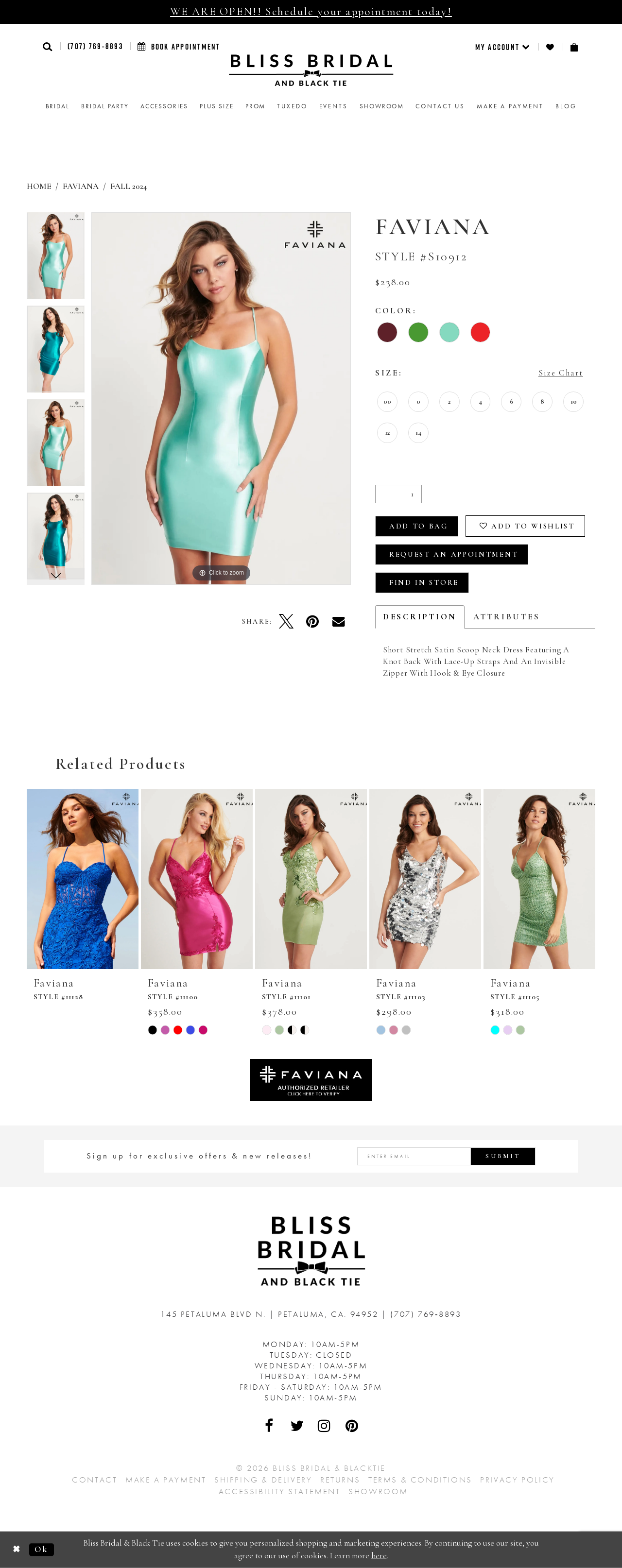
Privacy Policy (517, 1479)
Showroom (378, 1491)
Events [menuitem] (333, 106)
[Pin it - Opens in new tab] (312, 621)
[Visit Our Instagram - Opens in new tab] (324, 1426)
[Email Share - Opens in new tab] (339, 621)
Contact (94, 1479)
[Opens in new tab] (311, 1079)
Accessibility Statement (280, 1491)
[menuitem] (503, 47)
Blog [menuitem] (565, 106)
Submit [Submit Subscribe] (502, 1156)
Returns (340, 1479)
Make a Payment (165, 1479)
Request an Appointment (453, 554)
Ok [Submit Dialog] (41, 1549)
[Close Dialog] (17, 1550)
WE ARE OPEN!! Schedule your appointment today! (311, 11)
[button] (47, 46)
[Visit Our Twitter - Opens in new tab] (297, 1426)
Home (39, 186)
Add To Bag (418, 526)
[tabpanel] (56, 259)
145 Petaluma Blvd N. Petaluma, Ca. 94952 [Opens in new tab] (270, 1314)
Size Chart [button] (560, 373)
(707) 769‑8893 (95, 46)
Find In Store (424, 582)
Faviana (81, 186)
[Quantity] (398, 494)
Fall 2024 (128, 186)
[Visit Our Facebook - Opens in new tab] (270, 1426)
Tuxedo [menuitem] (292, 106)
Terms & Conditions (420, 1479)
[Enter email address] (446, 1156)
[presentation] (82, 879)
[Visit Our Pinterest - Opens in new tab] (352, 1426)
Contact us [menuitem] (440, 106)
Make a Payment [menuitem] (510, 106)
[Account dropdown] (503, 47)
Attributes (506, 617)
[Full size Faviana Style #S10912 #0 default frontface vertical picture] (221, 398)
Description (420, 617)
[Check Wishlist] (550, 47)
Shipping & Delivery (263, 1479)
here (379, 1556)
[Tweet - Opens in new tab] (286, 621)
